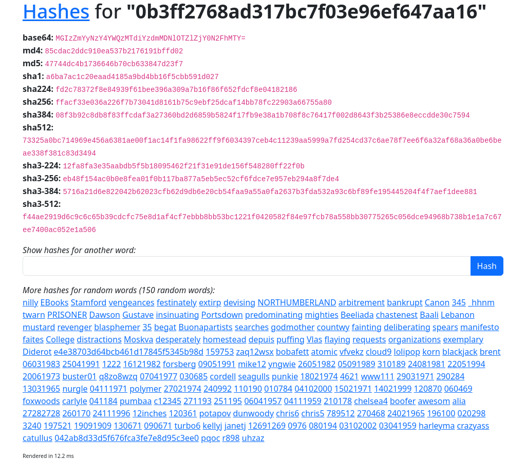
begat (165, 327)
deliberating (407, 327)
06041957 (262, 401)
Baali (429, 314)
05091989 (356, 364)
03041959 (398, 425)
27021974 (182, 388)
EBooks (55, 302)
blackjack (460, 351)
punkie (285, 376)
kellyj (212, 425)
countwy (333, 327)
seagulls (254, 376)
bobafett (292, 351)
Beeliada (357, 314)
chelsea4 (371, 401)
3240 (32, 425)
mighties (322, 314)
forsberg (179, 364)
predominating (274, 314)
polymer (145, 388)
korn (431, 351)
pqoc (210, 438)
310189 (392, 364)
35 (147, 327)
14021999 (392, 388)
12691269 (267, 425)
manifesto (479, 327)
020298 (472, 413)
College (60, 339)
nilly (30, 302)
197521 (58, 425)
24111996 (111, 413)
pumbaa (136, 401)
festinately (177, 302)
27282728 (41, 413)
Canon (437, 302)
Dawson (104, 314)
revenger (75, 327)
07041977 (158, 376)
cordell (223, 376)
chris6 (287, 413)
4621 (349, 376)
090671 (158, 425)
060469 (458, 388)
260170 (76, 413)
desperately (178, 339)
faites (33, 339)
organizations (414, 339)
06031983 (41, 364)
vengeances (132, 302)
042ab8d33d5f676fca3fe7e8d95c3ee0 (126, 438)
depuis (261, 339)
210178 (338, 401)
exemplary (463, 339)
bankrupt (404, 302)
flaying (338, 339)
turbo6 (187, 425)
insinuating (177, 314)
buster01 (79, 376)
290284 (450, 376)
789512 (341, 413)
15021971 (353, 388)
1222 (111, 364)
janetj (235, 425)
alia (459, 401)
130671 (128, 425)
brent (490, 351)
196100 (441, 413)
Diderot (37, 351)
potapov (215, 413)
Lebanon (458, 314)
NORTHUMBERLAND (296, 302)
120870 (428, 388)
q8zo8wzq (118, 376)
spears (445, 327)
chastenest (397, 314)
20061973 (41, 376)
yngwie (282, 364)
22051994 (466, 364)
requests (369, 339)
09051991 (217, 364)
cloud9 (378, 351)
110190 (248, 388)
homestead (225, 339)
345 (459, 302)
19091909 (92, 425)
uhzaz (253, 438)
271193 (197, 401)
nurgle (74, 388)
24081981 (426, 364)
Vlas (314, 339)
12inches (150, 413)
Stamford (89, 302)
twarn (34, 314)
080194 (323, 425)
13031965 (41, 388)
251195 (228, 401)
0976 (297, 425)
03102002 (358, 425)
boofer (403, 401)
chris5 (313, 413)
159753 (219, 351)
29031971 (415, 376)
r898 (231, 438)
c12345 (167, 401)
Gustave (138, 314)
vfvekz (352, 351)
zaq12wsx (254, 351)
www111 (377, 376)
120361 (183, 413)
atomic (324, 351)
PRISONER (67, 314)
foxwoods (41, 401)
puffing (290, 339)
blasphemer (117, 327)
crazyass (473, 425)
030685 (194, 376)
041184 (103, 401)
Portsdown (222, 314)
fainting (367, 327)
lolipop (407, 351)
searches (252, 327)
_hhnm (481, 302)
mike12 (252, 364)
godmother (292, 327)
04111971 (108, 388)
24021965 (406, 413)
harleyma (437, 425)
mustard (39, 327)
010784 (278, 388)
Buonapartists (206, 327)
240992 (217, 388)
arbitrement (362, 302)
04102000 (313, 388)
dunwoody (253, 413)
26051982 (316, 364)
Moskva (139, 339)
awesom (434, 401)
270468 (371, 413)
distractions (99, 339)
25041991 (81, 364)
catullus (37, 438)
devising (239, 302)
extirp (210, 302)
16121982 (142, 364)
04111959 (303, 401)
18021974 (319, 376)
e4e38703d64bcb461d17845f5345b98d (129, 351)
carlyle (74, 401)
